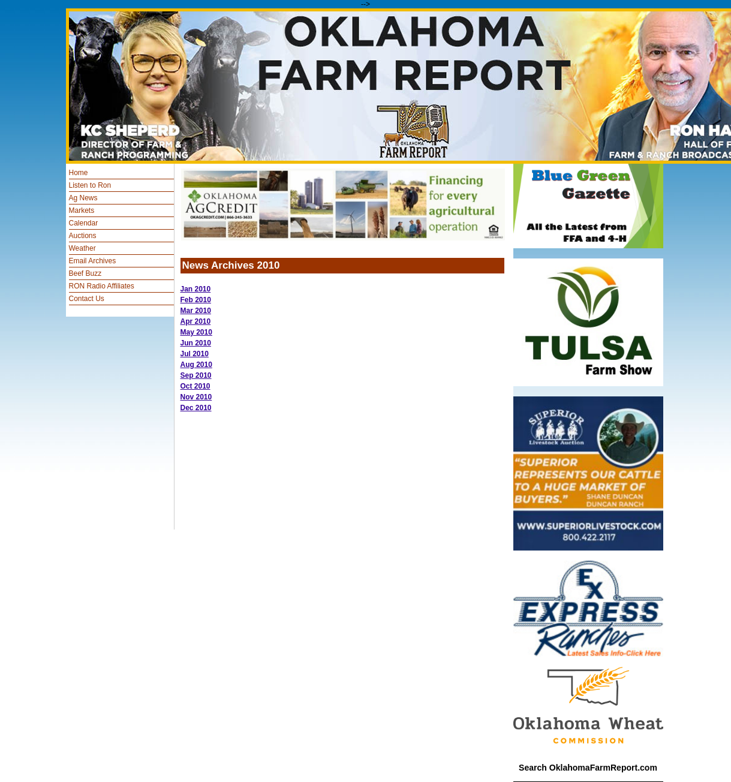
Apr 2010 (196, 321)
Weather (82, 248)
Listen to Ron (90, 185)
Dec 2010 (196, 408)
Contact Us (86, 298)
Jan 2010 (196, 289)
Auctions (83, 235)
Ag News (83, 198)
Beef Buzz (85, 273)
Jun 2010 (196, 343)
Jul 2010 (195, 354)
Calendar (83, 223)
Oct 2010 (195, 386)
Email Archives (92, 261)
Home (78, 173)
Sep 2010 (196, 375)
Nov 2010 (196, 397)
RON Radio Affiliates (101, 286)
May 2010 (196, 332)
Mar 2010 (196, 310)
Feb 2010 (196, 300)
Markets (82, 210)
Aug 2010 (196, 364)
